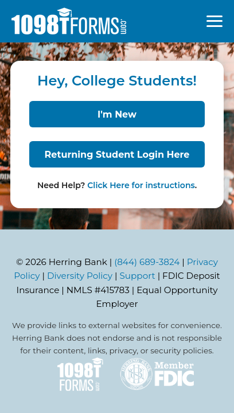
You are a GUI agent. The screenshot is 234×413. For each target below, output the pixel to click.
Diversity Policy (79, 275)
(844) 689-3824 (147, 261)
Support (137, 275)
